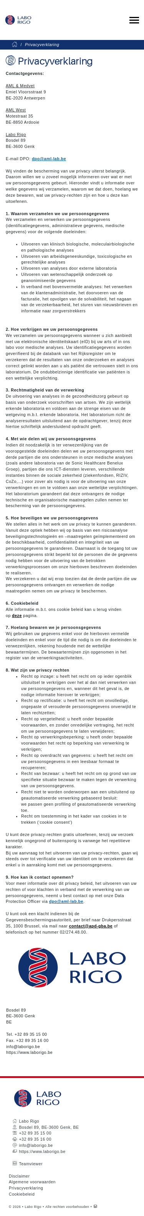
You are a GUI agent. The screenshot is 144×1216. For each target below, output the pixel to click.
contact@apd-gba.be (91, 926)
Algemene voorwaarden (32, 1182)
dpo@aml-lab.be (49, 158)
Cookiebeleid (22, 1194)
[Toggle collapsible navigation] (134, 20)
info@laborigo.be (23, 1046)
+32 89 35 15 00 (31, 1034)
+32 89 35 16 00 (32, 1040)
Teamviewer (31, 1163)
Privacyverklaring (26, 1188)
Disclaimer (19, 1176)
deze (17, 615)
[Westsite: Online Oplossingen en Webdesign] (95, 1207)
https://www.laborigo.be (29, 1052)
